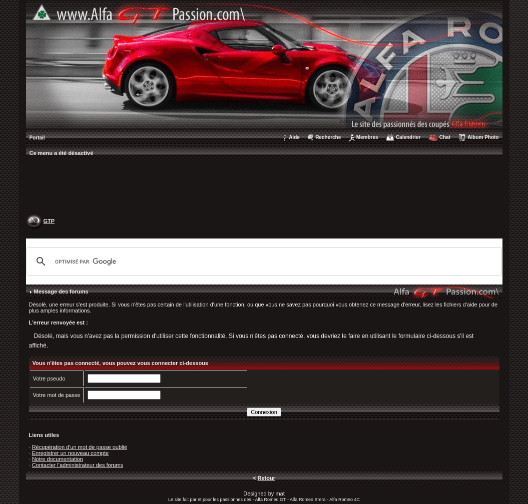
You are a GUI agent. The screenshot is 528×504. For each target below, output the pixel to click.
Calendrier (408, 137)
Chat (444, 137)
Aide (294, 137)
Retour (266, 478)
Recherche (328, 137)
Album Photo (482, 137)
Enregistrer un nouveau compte (70, 453)
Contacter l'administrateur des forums (77, 465)
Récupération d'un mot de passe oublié (79, 447)
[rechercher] (262, 262)
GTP (49, 221)
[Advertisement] (264, 188)
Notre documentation (57, 459)
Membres (367, 137)
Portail (37, 137)
